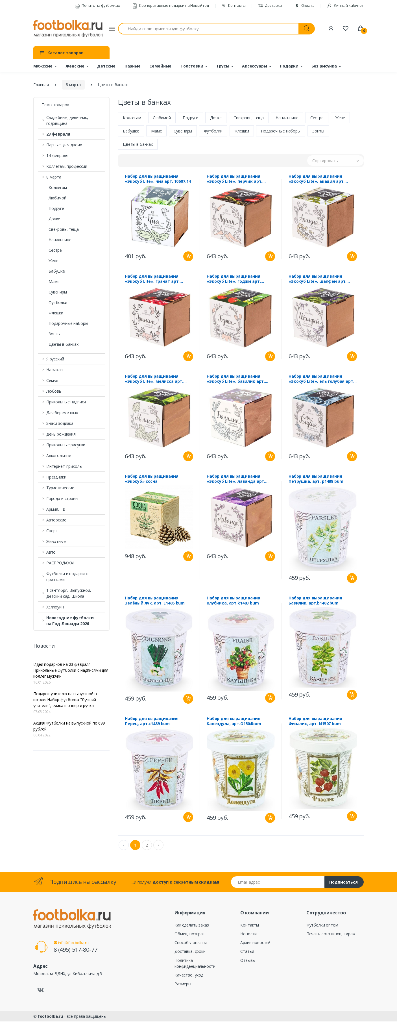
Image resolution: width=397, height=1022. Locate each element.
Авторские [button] (56, 520)
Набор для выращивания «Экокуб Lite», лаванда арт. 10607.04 (236, 479)
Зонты (54, 333)
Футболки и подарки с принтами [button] (67, 576)
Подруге (56, 208)
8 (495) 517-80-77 (75, 950)
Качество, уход (188, 975)
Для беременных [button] (62, 412)
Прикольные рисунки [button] (65, 444)
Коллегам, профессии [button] (66, 166)
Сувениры (58, 292)
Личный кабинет (345, 5)
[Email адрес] (278, 882)
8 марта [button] (53, 177)
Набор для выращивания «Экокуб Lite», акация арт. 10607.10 (316, 179)
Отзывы (247, 961)
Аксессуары (254, 66)
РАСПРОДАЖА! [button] (60, 563)
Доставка (270, 5)
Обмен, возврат (189, 934)
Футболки (58, 302)
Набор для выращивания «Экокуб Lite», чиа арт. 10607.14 (158, 179)
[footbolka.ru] (68, 29)
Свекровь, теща (64, 229)
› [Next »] (158, 845)
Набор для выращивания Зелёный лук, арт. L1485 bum (155, 601)
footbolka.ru (50, 1016)
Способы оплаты (190, 943)
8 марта (73, 84)
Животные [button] (56, 541)
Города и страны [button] (62, 498)
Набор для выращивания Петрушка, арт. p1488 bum (316, 479)
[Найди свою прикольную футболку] (208, 28)
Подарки (289, 66)
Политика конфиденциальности (194, 963)
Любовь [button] (53, 391)
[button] (71, 134)
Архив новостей (255, 943)
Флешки (56, 313)
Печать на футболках (97, 5)
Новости (248, 934)
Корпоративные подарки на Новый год (170, 5)
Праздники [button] (56, 477)
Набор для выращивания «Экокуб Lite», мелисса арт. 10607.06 (154, 379)
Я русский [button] (55, 359)
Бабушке (57, 271)
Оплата (304, 5)
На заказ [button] (54, 369)
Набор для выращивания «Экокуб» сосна (151, 479)
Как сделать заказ (191, 925)
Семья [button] (52, 380)
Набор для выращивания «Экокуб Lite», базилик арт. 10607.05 (236, 379)
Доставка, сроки (190, 951)
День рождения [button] (61, 434)
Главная (41, 84)
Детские (106, 66)
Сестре (55, 250)
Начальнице (60, 239)
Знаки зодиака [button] (59, 423)
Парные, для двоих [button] (64, 144)
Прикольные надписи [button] (66, 402)
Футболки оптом (322, 925)
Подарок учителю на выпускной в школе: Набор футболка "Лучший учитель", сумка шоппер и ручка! (65, 699)
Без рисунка (324, 66)
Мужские (43, 66)
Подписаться (343, 882)
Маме (54, 281)
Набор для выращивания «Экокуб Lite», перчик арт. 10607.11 (234, 179)
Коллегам (58, 187)
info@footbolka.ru (71, 943)
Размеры (182, 984)
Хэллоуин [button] (55, 607)
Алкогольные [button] (58, 455)
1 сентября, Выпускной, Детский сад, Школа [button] (68, 593)
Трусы (222, 66)
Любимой (57, 198)
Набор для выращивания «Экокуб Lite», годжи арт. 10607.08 (234, 279)
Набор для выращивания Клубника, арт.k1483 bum (233, 601)
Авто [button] (51, 552)
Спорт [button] (52, 530)
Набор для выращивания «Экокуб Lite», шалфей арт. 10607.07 (317, 279)
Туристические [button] (60, 487)
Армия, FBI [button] (56, 509)
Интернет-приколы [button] (64, 466)
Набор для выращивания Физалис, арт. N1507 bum (315, 722)
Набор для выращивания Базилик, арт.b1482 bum (315, 601)
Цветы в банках (63, 344)
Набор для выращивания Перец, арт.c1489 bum (151, 722)
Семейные (160, 66)
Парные (133, 66)
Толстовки (191, 66)
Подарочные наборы (68, 323)
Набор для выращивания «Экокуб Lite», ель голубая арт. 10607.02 (321, 379)
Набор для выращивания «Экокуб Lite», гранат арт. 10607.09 (152, 279)
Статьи (247, 951)
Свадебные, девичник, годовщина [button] (67, 120)
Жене (53, 260)
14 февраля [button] (57, 155)
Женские (75, 66)
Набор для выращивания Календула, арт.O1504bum (234, 722)
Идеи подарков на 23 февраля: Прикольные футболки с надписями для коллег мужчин (70, 670)
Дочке (54, 218)
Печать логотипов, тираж (331, 934)
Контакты (233, 5)
